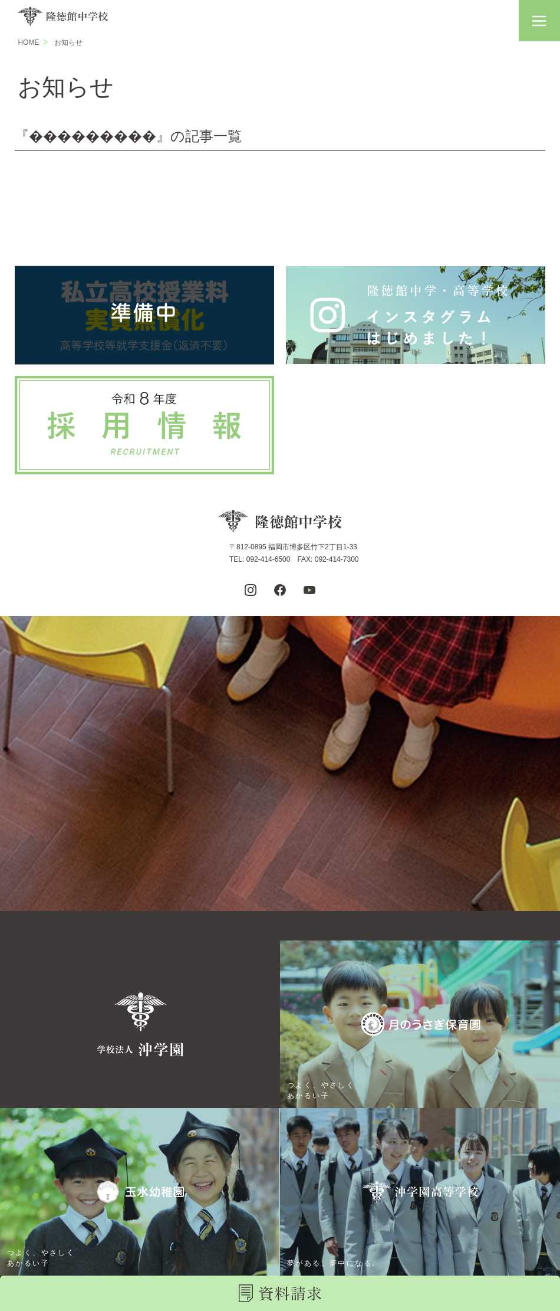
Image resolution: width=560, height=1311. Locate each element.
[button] (539, 20)
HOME (28, 42)
